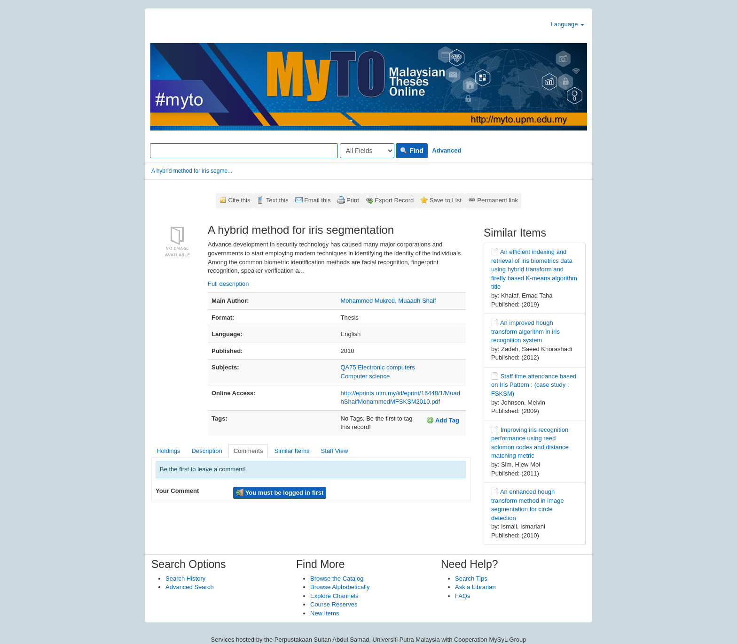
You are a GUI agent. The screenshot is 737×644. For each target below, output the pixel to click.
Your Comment (177, 490)
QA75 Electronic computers (378, 367)
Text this (277, 200)
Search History (185, 578)
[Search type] (367, 150)
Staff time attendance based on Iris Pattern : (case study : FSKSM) (533, 385)
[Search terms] (244, 150)
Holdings (168, 450)
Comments (248, 450)
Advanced (446, 150)
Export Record (394, 200)
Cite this (239, 200)
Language (567, 24)
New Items (324, 613)
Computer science (365, 376)
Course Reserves (333, 604)
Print (352, 200)
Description (207, 450)
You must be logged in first (279, 492)
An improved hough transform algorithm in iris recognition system (525, 331)
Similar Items (291, 450)
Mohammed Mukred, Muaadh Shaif (388, 300)
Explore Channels (334, 595)
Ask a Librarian (475, 586)
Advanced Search (189, 586)
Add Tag (442, 420)
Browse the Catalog (336, 578)
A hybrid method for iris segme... (191, 171)
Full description (228, 283)
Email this (317, 200)
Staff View (334, 450)
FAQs (462, 595)
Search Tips (471, 578)
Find (411, 150)
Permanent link (497, 200)
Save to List (446, 200)
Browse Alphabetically (339, 586)
